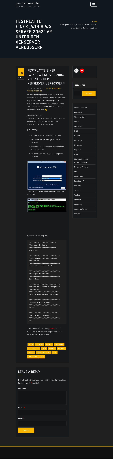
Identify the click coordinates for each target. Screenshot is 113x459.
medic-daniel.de (27, 3)
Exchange (78, 138)
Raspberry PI (79, 176)
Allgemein (78, 111)
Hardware (78, 142)
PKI (75, 167)
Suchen (80, 85)
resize (50, 343)
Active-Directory (80, 107)
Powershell (78, 172)
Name (21, 401)
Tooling (77, 190)
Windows (33, 351)
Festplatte (33, 343)
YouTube (77, 207)
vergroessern (42, 347)
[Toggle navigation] (94, 4)
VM (53, 347)
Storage (77, 185)
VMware (77, 194)
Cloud (76, 120)
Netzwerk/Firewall (81, 163)
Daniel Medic (35, 88)
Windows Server (34, 91)
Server (59, 343)
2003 (31, 339)
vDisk (31, 347)
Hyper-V (77, 147)
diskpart (57, 339)
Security (77, 181)
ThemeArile (80, 454)
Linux (76, 151)
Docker (77, 133)
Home (95, 21)
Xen (41, 351)
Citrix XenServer (52, 88)
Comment (22, 381)
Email (21, 411)
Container (78, 124)
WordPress (56, 454)
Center (39, 339)
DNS (76, 129)
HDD (43, 343)
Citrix (47, 339)
